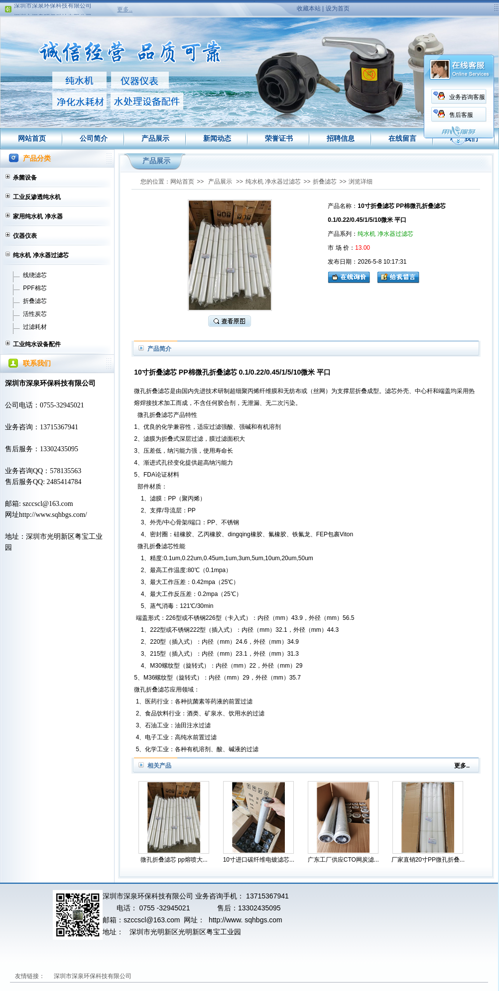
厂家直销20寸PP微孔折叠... (428, 859)
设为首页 (338, 8)
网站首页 (32, 138)
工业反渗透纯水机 (37, 197)
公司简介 (94, 138)
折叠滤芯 (35, 300)
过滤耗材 (35, 326)
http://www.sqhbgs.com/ (53, 514)
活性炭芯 (35, 313)
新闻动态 (217, 138)
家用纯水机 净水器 (37, 216)
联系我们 (464, 138)
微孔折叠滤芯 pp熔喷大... (174, 859)
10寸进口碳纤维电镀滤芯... (258, 859)
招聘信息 (341, 138)
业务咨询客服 (455, 97)
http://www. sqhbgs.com (245, 920)
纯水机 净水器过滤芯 (40, 255)
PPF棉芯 (34, 288)
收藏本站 (309, 8)
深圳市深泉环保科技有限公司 (53, 7)
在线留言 (402, 138)
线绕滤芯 (35, 275)
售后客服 (449, 114)
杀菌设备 (25, 177)
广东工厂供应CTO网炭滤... (343, 859)
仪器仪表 (25, 235)
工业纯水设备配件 (37, 344)
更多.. (124, 9)
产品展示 (155, 138)
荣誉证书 (279, 138)
